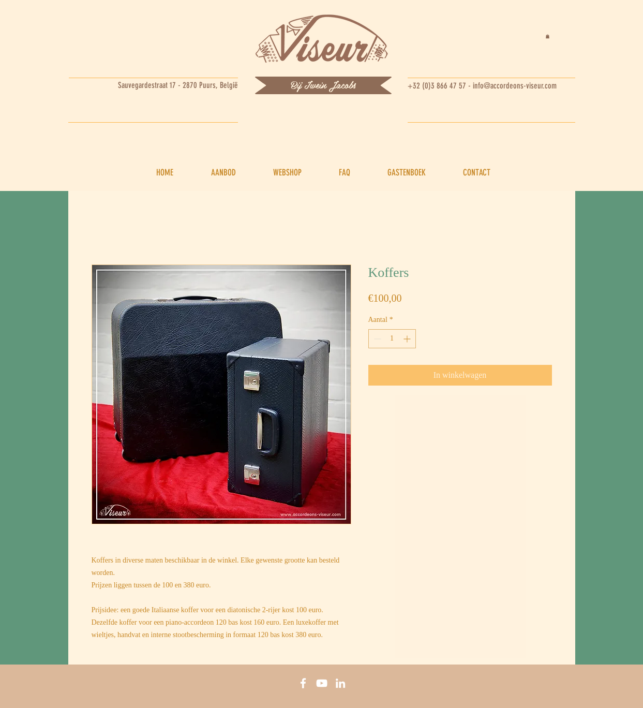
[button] (547, 36)
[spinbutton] (392, 339)
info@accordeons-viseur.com (515, 86)
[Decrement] (376, 339)
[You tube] (321, 683)
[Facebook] (303, 683)
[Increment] (407, 339)
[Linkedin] (340, 683)
